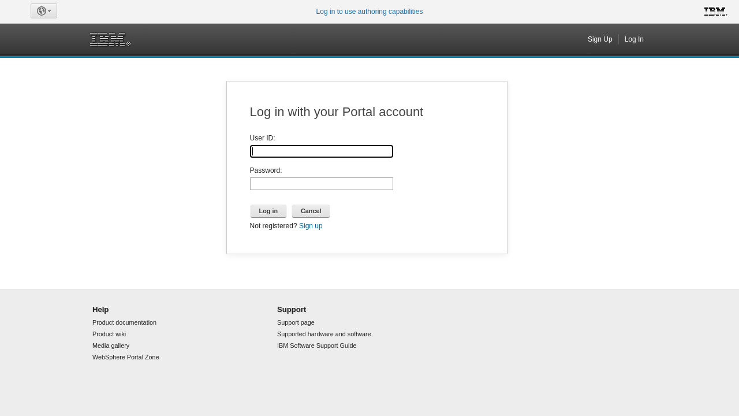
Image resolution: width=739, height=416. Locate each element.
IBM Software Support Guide (316, 345)
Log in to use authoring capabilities (369, 12)
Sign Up (600, 39)
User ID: (262, 138)
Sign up (311, 226)
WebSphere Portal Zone (125, 357)
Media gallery (110, 345)
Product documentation (124, 322)
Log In (634, 39)
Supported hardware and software (324, 333)
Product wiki (109, 333)
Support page (296, 322)
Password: (266, 170)
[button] (44, 10)
